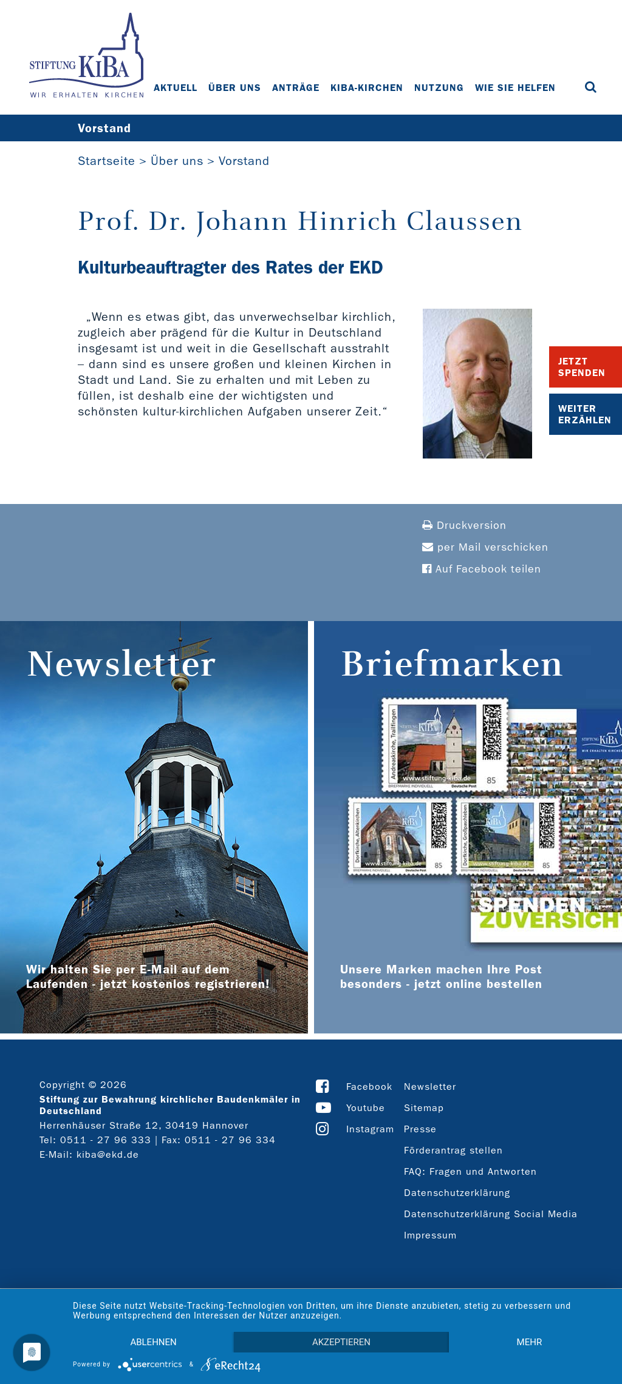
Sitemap (424, 1108)
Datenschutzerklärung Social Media (491, 1214)
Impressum (430, 1235)
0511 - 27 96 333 (105, 1140)
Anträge (296, 87)
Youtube (365, 1108)
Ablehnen (153, 1342)
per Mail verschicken (485, 547)
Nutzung (439, 87)
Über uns (234, 87)
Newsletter (430, 1086)
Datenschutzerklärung (457, 1192)
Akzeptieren (341, 1342)
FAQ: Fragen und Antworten (470, 1171)
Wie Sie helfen (515, 87)
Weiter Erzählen (585, 414)
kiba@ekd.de (108, 1154)
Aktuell (175, 87)
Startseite (106, 160)
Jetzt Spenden (582, 366)
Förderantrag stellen (453, 1150)
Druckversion (464, 525)
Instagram (370, 1129)
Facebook (369, 1086)
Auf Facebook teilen (481, 569)
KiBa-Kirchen (366, 87)
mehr (529, 1342)
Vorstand (244, 160)
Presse (420, 1129)
